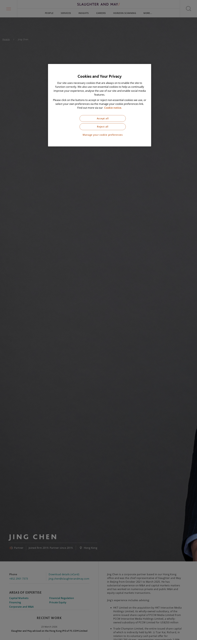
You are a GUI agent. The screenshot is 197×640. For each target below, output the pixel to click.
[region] (99, 105)
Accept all (103, 118)
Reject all (102, 126)
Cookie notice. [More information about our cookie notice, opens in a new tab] (113, 107)
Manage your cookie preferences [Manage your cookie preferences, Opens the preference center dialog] (103, 134)
